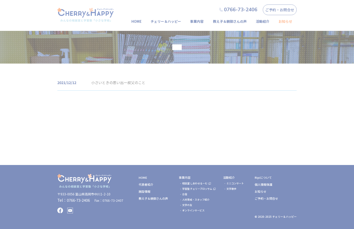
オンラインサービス (193, 210)
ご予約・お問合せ (279, 9)
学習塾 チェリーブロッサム (197, 188)
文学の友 (187, 205)
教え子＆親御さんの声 (230, 21)
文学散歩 (231, 188)
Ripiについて (263, 177)
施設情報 (144, 191)
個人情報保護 (263, 184)
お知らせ (260, 191)
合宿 (184, 194)
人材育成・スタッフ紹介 (196, 199)
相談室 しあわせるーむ (194, 183)
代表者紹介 (146, 184)
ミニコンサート (235, 183)
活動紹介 (262, 21)
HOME (136, 21)
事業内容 (197, 21)
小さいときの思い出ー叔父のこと (118, 82)
